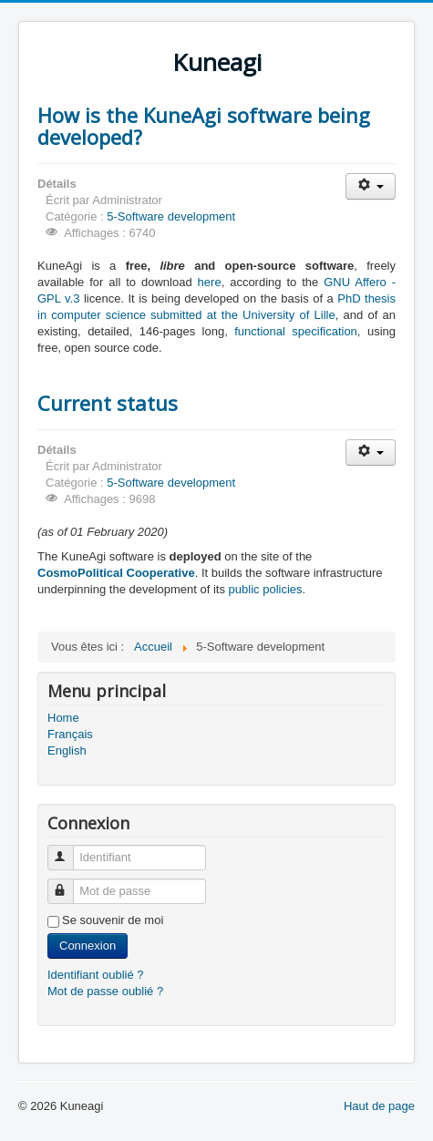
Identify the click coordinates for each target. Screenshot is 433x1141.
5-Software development (171, 216)
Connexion (87, 945)
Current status (107, 402)
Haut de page (379, 1106)
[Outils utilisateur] (370, 186)
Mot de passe (68, 883)
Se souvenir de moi (112, 920)
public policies (266, 589)
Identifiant (68, 849)
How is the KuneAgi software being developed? (203, 125)
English (67, 750)
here (210, 282)
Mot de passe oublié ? (105, 991)
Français (70, 734)
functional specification (295, 331)
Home (63, 718)
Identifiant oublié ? (95, 975)
